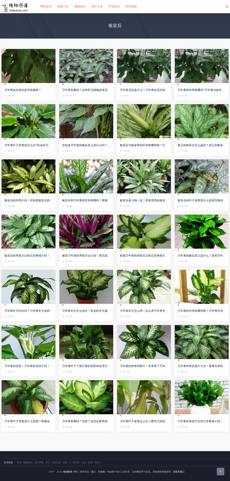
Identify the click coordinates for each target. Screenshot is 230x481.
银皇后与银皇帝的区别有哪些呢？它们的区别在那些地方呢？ (144, 145)
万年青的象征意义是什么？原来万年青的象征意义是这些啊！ (202, 256)
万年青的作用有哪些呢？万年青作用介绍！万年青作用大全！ (202, 311)
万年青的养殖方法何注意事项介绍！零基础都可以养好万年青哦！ (202, 421)
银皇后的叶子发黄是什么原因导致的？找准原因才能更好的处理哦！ (202, 200)
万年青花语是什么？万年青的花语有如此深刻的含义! (144, 90)
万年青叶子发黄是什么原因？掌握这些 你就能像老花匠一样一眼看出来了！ (28, 421)
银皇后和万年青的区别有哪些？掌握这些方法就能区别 (86, 200)
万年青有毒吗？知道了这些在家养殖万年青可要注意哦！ (86, 421)
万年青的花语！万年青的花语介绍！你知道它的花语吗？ (28, 366)
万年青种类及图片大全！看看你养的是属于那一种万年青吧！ (202, 366)
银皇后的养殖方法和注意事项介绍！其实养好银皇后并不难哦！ (28, 256)
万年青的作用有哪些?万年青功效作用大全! (201, 90)
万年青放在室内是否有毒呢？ (22, 90)
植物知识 (80, 6)
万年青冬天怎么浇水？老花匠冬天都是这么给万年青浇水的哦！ (86, 311)
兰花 (83, 462)
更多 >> (67, 462)
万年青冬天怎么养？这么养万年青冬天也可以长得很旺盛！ (144, 311)
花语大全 (56, 462)
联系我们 (179, 472)
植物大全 (63, 6)
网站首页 (46, 6)
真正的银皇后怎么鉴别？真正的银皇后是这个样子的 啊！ (202, 145)
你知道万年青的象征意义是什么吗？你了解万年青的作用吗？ (86, 145)
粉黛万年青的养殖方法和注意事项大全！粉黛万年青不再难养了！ (142, 256)
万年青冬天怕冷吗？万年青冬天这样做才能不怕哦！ (28, 311)
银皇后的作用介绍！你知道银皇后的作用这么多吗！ (28, 200)
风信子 (97, 462)
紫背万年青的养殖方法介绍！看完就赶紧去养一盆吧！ (86, 256)
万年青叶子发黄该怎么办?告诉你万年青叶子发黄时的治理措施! (27, 145)
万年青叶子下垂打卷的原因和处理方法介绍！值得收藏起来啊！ (86, 366)
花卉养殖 (39, 462)
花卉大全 (97, 6)
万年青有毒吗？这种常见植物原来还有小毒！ (86, 90)
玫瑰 (90, 462)
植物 (19, 462)
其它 (47, 462)
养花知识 (114, 6)
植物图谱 (67, 472)
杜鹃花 (76, 462)
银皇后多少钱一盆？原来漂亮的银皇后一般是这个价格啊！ (144, 200)
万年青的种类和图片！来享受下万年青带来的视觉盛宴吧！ (144, 366)
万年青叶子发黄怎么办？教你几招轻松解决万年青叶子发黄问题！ (144, 421)
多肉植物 (131, 6)
